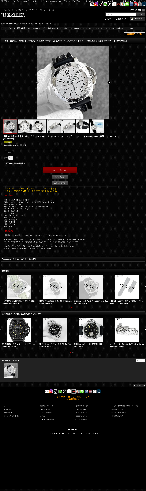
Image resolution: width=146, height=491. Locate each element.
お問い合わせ (60, 177)
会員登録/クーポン (121, 19)
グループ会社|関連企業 (119, 412)
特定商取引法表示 (117, 416)
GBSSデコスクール (82, 416)
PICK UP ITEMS (45, 409)
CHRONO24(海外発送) (47, 419)
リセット (141, 360)
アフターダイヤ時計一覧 (11, 416)
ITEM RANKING (81, 409)
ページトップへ (140, 385)
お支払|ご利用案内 (81, 412)
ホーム (6, 406)
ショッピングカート (46, 412)
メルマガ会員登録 (81, 419)
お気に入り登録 (59, 183)
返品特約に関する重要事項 (15, 163)
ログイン (109, 19)
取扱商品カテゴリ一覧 (46, 406)
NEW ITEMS (8, 409)
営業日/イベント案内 (82, 406)
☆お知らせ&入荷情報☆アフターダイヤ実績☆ (126, 406)
